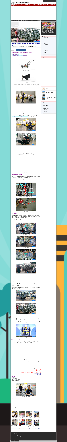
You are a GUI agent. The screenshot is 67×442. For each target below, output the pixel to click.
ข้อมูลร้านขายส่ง (18, 435)
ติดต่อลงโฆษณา (17, 440)
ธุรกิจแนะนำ (44, 86)
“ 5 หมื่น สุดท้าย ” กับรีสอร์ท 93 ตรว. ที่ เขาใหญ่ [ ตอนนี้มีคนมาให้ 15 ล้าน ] (51, 98)
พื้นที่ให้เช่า (22, 20)
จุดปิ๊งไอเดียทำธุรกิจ (45, 109)
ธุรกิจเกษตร (44, 55)
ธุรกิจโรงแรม (46, 44)
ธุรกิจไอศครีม (46, 50)
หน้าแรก (12, 20)
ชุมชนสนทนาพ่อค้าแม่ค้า (46, 108)
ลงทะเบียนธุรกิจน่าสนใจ (21, 438)
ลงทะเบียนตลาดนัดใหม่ (20, 437)
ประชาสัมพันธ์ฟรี (39, 20)
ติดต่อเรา (44, 112)
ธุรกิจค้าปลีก (44, 52)
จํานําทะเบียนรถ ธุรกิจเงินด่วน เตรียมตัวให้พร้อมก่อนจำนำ (50, 94)
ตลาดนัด (15, 20)
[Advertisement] (33, 13)
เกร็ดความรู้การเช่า (45, 111)
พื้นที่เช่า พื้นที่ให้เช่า (45, 105)
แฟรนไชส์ (19, 20)
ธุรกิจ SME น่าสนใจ (33, 20)
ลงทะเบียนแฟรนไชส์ (19, 436)
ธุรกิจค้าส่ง (31, 46)
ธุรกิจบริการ (44, 43)
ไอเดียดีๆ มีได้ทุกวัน (27, 20)
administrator (22, 46)
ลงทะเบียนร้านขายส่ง (23, 439)
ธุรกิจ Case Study (16, 434)
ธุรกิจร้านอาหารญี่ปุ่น (47, 40)
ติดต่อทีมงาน (12, 440)
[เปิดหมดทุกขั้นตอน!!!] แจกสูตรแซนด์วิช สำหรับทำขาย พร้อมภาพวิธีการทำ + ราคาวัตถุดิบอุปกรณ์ (50, 92)
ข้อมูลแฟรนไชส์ (13, 432)
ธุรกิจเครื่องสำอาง (45, 37)
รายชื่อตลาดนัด (15, 433)
